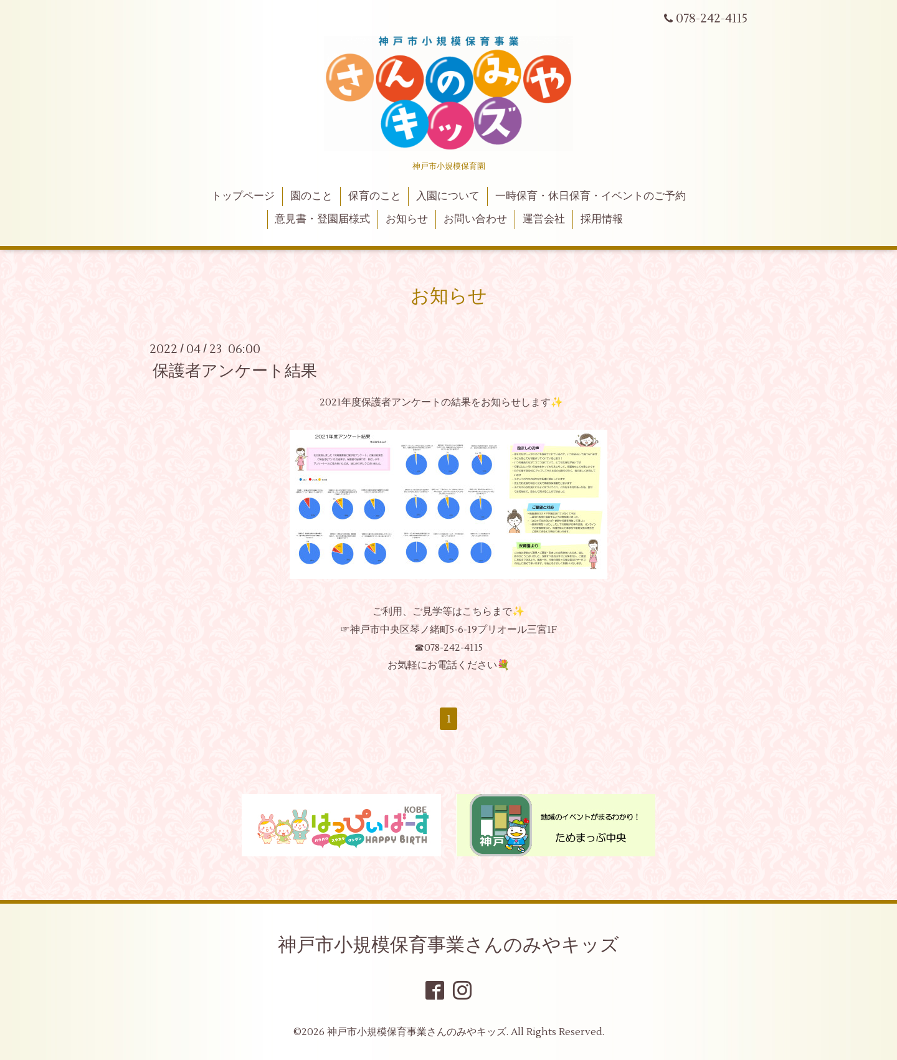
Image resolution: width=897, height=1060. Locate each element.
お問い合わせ (475, 219)
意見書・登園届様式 (322, 219)
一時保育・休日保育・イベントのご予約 (590, 196)
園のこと (311, 196)
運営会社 (544, 219)
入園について (448, 196)
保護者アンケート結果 (235, 371)
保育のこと (374, 196)
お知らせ (407, 219)
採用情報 (602, 219)
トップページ (243, 196)
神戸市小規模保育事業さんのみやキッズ (448, 945)
